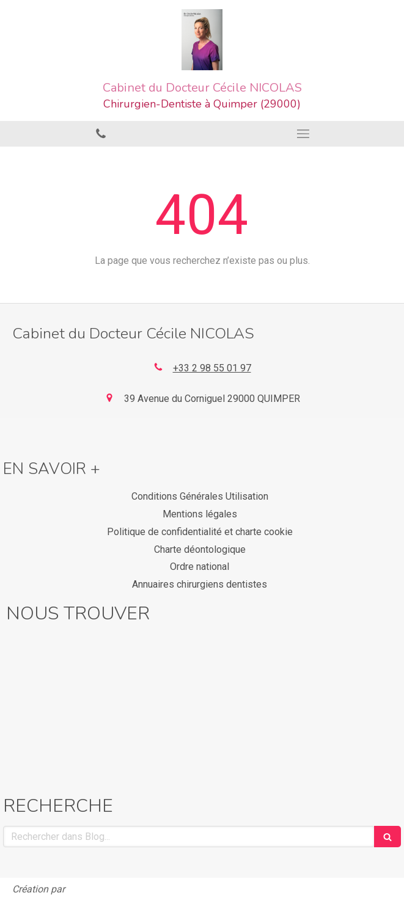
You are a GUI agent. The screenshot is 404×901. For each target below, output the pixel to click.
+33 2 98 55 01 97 (212, 368)
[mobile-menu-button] (303, 134)
